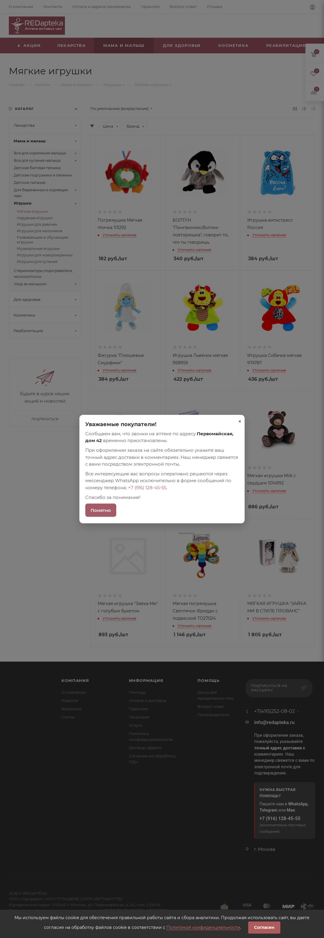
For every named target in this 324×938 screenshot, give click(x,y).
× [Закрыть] (240, 421)
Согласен (264, 927)
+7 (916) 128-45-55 (147, 487)
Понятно (101, 510)
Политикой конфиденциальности (203, 927)
